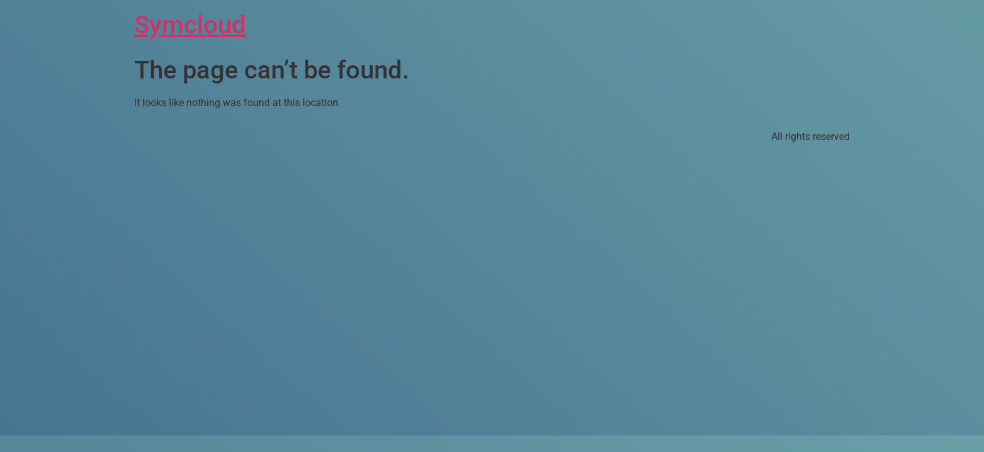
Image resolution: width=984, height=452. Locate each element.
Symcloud (190, 25)
